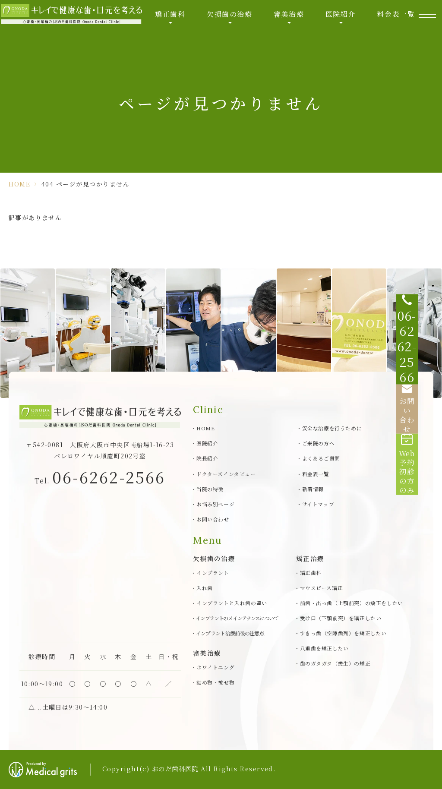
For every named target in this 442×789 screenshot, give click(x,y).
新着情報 (313, 488)
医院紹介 (335, 21)
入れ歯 (204, 587)
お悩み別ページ (215, 504)
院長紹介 (207, 458)
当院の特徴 (210, 488)
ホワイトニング (215, 667)
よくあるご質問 (321, 458)
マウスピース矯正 (321, 587)
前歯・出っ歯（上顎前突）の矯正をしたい (351, 602)
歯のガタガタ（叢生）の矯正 (335, 663)
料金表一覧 (388, 21)
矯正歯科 (172, 21)
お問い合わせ (212, 519)
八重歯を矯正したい (324, 648)
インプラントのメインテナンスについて (237, 618)
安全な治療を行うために (332, 428)
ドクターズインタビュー (226, 473)
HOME (19, 184)
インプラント (212, 572)
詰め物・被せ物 (215, 682)
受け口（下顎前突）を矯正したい (341, 618)
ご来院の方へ (318, 443)
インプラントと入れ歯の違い (231, 602)
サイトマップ (318, 504)
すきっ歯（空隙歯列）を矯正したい (343, 633)
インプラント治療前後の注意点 (230, 633)
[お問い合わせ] (424, 403)
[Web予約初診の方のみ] (424, 437)
